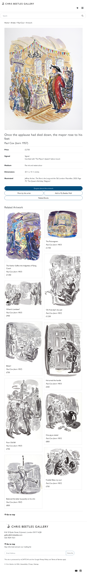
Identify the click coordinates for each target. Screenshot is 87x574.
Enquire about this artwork (43, 188)
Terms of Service (57, 559)
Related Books (43, 198)
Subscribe (70, 553)
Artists (13, 22)
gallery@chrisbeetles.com (13, 535)
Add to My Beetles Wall (63, 193)
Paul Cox (20, 22)
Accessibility (24, 564)
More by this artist (24, 193)
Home (6, 22)
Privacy (31, 564)
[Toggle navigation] (82, 8)
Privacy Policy (44, 559)
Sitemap (36, 564)
